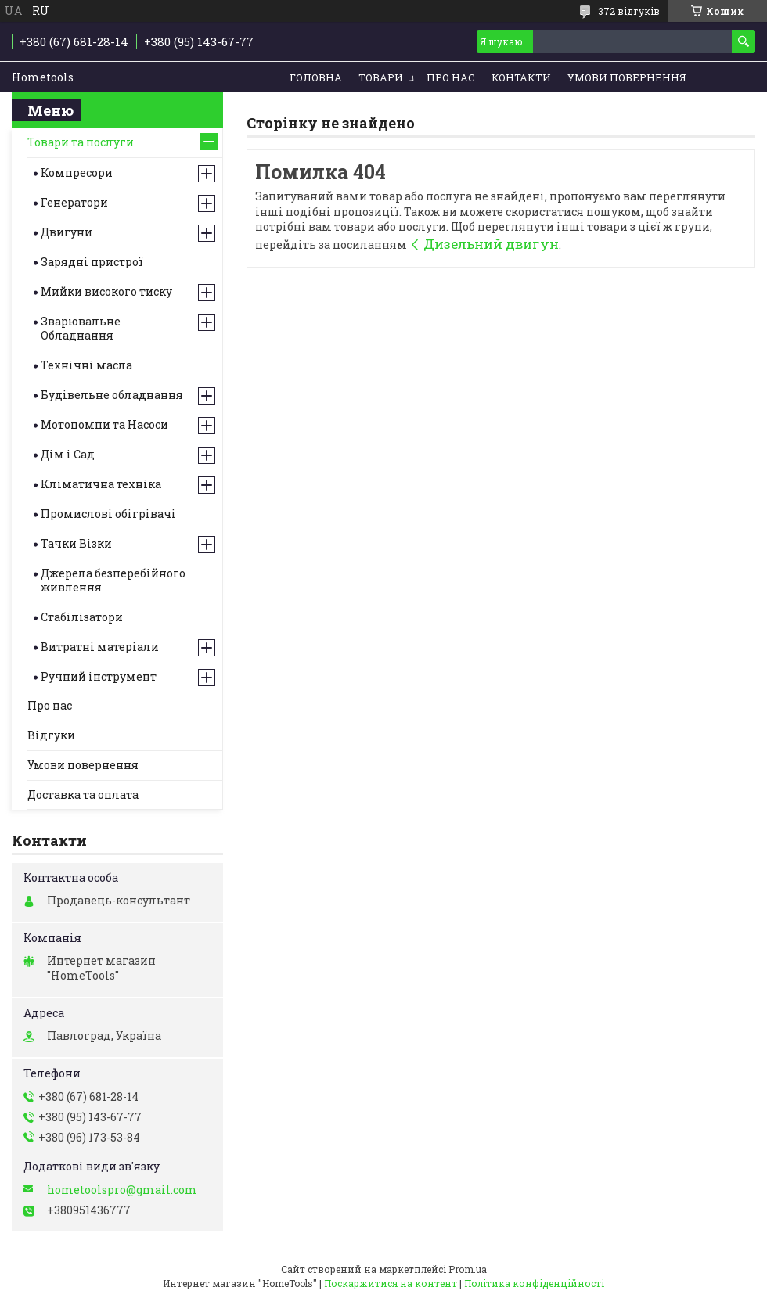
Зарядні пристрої (92, 261)
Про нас (451, 77)
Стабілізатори (82, 616)
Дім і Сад (68, 454)
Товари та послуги (80, 142)
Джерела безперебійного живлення (113, 580)
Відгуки (51, 735)
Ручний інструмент (99, 676)
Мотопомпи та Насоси (104, 424)
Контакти (521, 77)
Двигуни (66, 232)
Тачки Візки (76, 543)
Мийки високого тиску (106, 291)
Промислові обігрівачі (108, 513)
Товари (380, 77)
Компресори (77, 172)
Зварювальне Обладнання (81, 328)
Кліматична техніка (101, 483)
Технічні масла (86, 365)
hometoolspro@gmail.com (122, 1190)
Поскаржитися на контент (390, 1283)
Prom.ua (467, 1269)
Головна (316, 77)
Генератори (74, 202)
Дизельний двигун (491, 244)
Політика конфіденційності (534, 1283)
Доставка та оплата (83, 794)
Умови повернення (626, 77)
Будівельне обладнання (112, 394)
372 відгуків (629, 11)
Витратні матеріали (100, 646)
